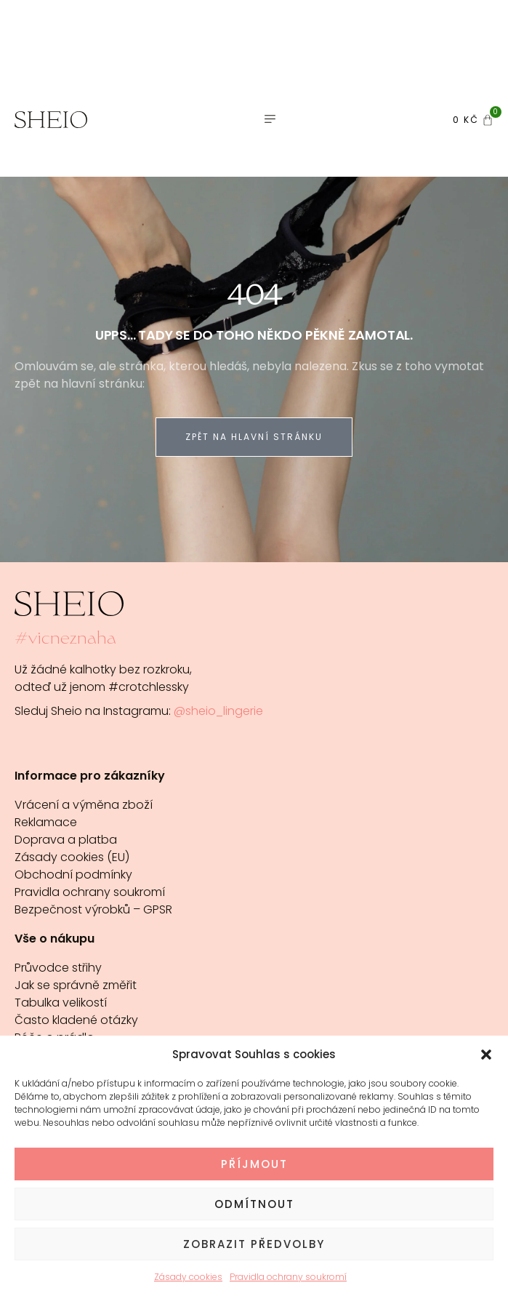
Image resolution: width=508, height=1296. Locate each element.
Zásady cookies (188, 1277)
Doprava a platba (66, 839)
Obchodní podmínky (73, 874)
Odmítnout (254, 1204)
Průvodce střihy (58, 967)
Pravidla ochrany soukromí (288, 1277)
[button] (486, 1054)
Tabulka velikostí (61, 1002)
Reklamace (46, 822)
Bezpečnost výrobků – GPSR (93, 909)
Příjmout (254, 1164)
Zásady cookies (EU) (72, 857)
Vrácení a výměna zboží (84, 804)
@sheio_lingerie (218, 711)
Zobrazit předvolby (254, 1244)
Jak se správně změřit (76, 985)
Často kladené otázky (76, 1020)
